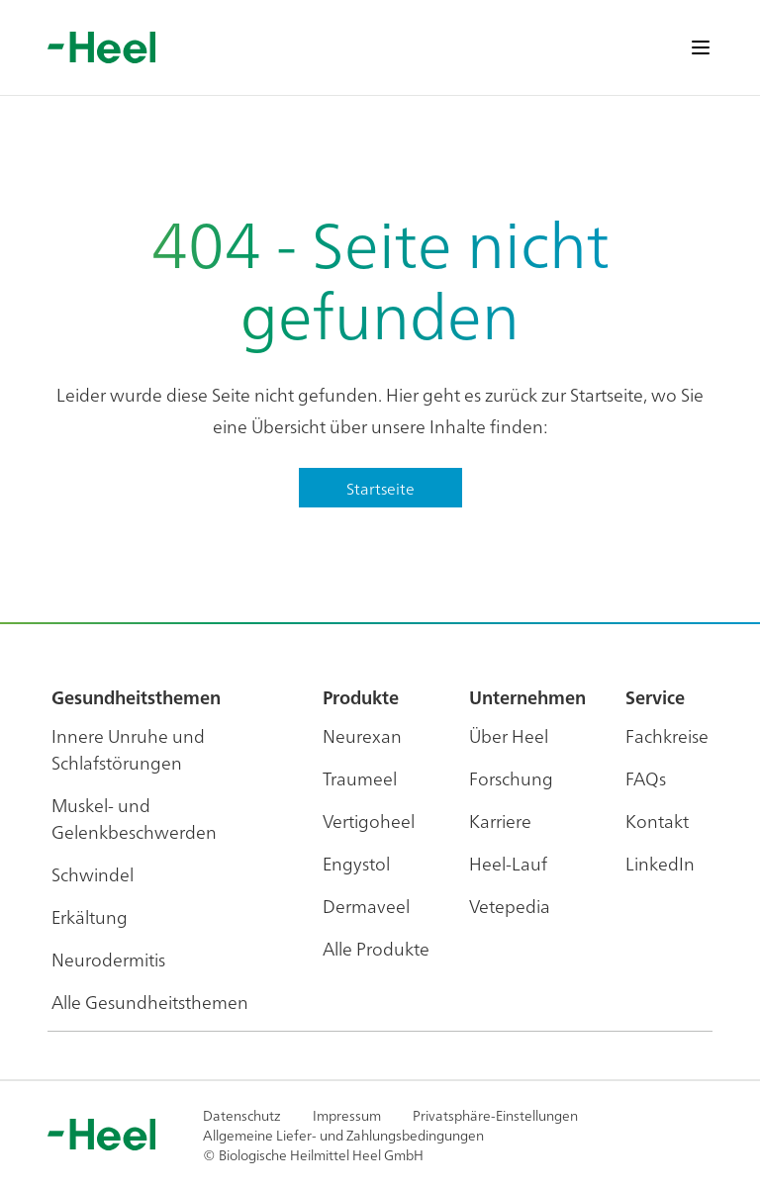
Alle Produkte (376, 948)
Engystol (356, 863)
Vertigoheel (369, 820)
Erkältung (89, 916)
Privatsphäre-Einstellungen (495, 1115)
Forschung (511, 778)
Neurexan (362, 735)
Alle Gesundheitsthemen (149, 1001)
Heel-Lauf (508, 863)
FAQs (645, 778)
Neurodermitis (108, 959)
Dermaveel (366, 905)
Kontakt (657, 820)
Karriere (500, 820)
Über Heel (508, 735)
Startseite (380, 488)
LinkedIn (660, 863)
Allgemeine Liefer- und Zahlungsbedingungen (343, 1134)
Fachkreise (667, 735)
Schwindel (92, 874)
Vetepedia (509, 905)
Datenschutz (242, 1115)
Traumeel (360, 778)
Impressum (347, 1115)
